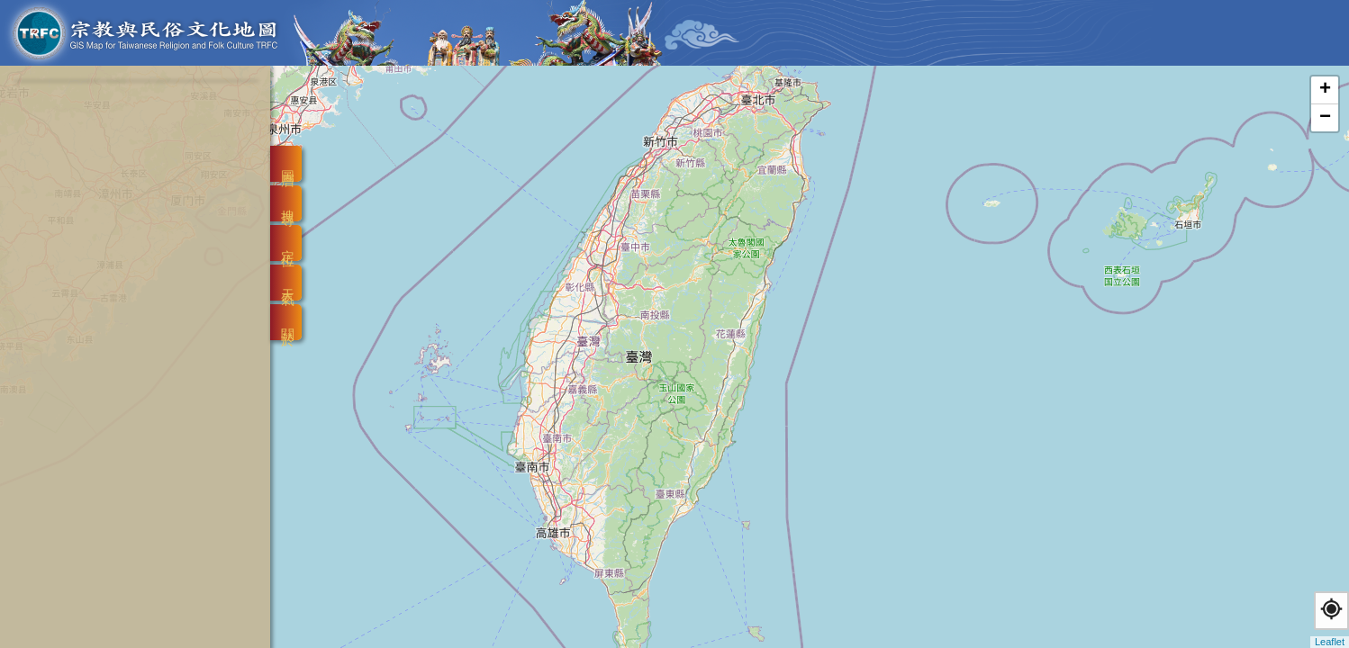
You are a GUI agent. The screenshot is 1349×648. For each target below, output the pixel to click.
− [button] (1325, 117)
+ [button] (1325, 90)
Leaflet (1329, 641)
